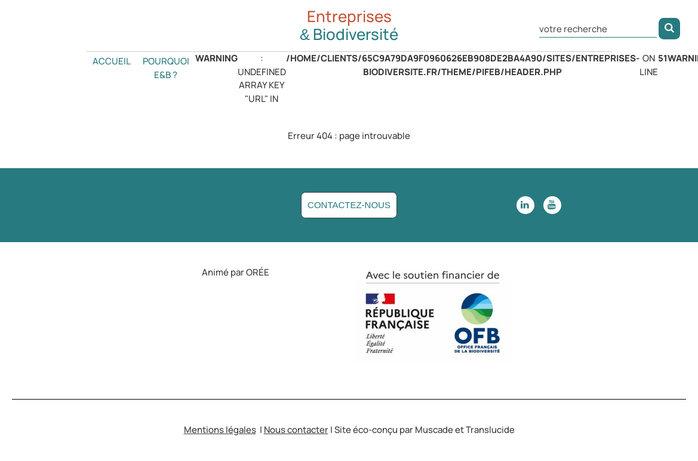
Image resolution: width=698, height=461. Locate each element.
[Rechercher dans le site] (598, 28)
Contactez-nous (349, 205)
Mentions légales (220, 429)
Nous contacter (296, 429)
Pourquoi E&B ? (166, 68)
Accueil (112, 61)
